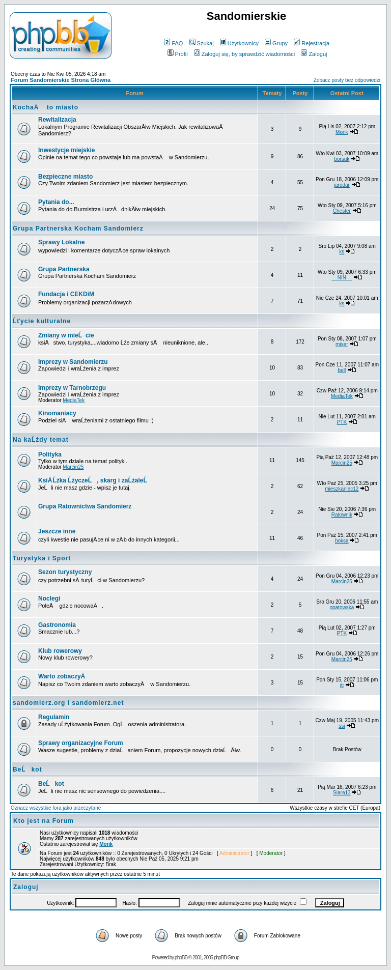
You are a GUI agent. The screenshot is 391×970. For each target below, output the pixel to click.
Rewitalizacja (57, 119)
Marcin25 (73, 467)
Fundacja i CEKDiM (66, 294)
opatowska (341, 607)
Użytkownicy (239, 43)
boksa (342, 541)
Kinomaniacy (57, 413)
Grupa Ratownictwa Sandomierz (84, 506)
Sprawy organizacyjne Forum (80, 743)
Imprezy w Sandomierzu (73, 361)
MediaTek (74, 400)
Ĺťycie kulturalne (42, 321)
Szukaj (201, 43)
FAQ (173, 43)
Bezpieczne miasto (65, 176)
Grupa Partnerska (64, 269)
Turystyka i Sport (42, 558)
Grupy (276, 43)
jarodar (342, 185)
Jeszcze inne (56, 531)
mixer (342, 344)
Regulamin (53, 717)
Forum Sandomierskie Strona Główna (60, 80)
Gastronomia (57, 625)
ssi (342, 726)
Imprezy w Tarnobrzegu (72, 387)
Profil (177, 54)
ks (341, 251)
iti (342, 685)
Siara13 (341, 792)
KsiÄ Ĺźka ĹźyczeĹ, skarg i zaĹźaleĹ (95, 480)
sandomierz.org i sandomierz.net (68, 702)
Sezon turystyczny (65, 572)
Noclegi (49, 598)
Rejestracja (311, 43)
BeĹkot (27, 769)
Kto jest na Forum (43, 820)
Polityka (50, 454)
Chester (342, 211)
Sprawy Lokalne (61, 242)
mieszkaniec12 (341, 489)
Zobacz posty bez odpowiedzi (347, 80)
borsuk (341, 159)
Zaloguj (314, 54)
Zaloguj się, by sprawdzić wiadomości (244, 54)
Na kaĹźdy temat (41, 439)
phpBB (181, 957)
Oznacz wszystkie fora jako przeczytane (56, 808)
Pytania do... (56, 202)
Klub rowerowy (60, 650)
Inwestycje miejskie (66, 150)
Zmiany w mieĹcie (66, 335)
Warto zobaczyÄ (64, 676)
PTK (342, 422)
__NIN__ (342, 277)
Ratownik (341, 515)
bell (342, 370)
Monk (342, 132)
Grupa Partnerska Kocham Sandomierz (78, 228)
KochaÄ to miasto (45, 107)
